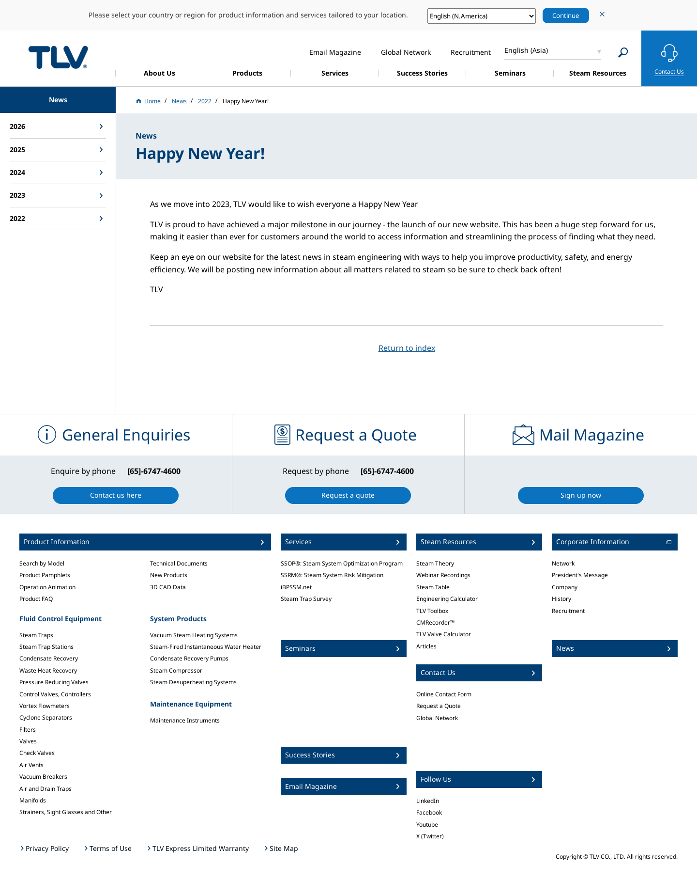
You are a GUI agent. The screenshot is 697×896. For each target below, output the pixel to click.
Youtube (427, 824)
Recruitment (568, 611)
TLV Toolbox (432, 611)
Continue (565, 15)
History (561, 599)
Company (564, 587)
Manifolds (32, 800)
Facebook (429, 812)
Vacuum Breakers (43, 776)
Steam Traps (36, 635)
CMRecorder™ (435, 622)
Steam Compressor (176, 670)
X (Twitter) (430, 836)
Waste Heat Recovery (48, 670)
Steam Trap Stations (46, 647)
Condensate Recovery (48, 658)
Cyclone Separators (45, 717)
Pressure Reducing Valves (54, 682)
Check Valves (37, 753)
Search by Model (41, 563)
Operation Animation (47, 587)
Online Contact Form (443, 694)
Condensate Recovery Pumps (189, 658)
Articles (426, 646)
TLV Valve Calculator (443, 634)
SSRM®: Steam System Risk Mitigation (332, 575)
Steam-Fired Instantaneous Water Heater (205, 647)
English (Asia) (526, 50)
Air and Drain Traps (45, 789)
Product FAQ (36, 599)
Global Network (437, 718)
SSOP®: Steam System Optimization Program (342, 563)
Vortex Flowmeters (44, 706)
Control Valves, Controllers (55, 694)
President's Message (580, 575)
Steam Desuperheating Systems (193, 682)
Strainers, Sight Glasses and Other (65, 812)
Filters (27, 729)
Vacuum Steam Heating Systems (194, 635)
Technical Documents (179, 563)
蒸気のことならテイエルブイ (58, 57)
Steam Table (433, 587)
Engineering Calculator (447, 599)
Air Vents (31, 765)
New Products (168, 575)
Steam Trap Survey (306, 599)
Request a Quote (438, 706)
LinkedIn (427, 801)
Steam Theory (435, 563)
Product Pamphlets (44, 575)
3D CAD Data (168, 587)
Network (563, 563)
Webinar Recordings (443, 575)
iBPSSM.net (296, 587)
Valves (28, 741)
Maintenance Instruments (185, 720)
